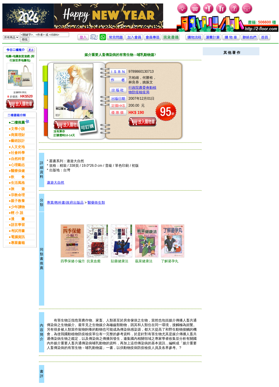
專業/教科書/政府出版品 (65, 202)
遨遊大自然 (55, 182)
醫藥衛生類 (96, 202)
